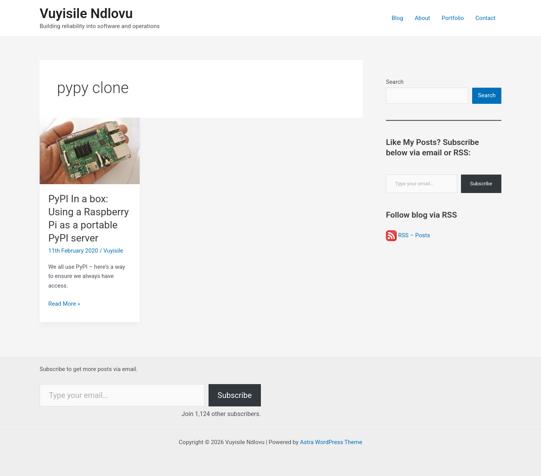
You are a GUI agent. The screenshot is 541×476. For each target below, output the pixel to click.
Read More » (64, 304)
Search (395, 81)
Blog (397, 18)
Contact (486, 18)
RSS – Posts (408, 235)
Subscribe (481, 183)
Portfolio (453, 18)
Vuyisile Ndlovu (86, 14)
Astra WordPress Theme (331, 442)
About (422, 18)
